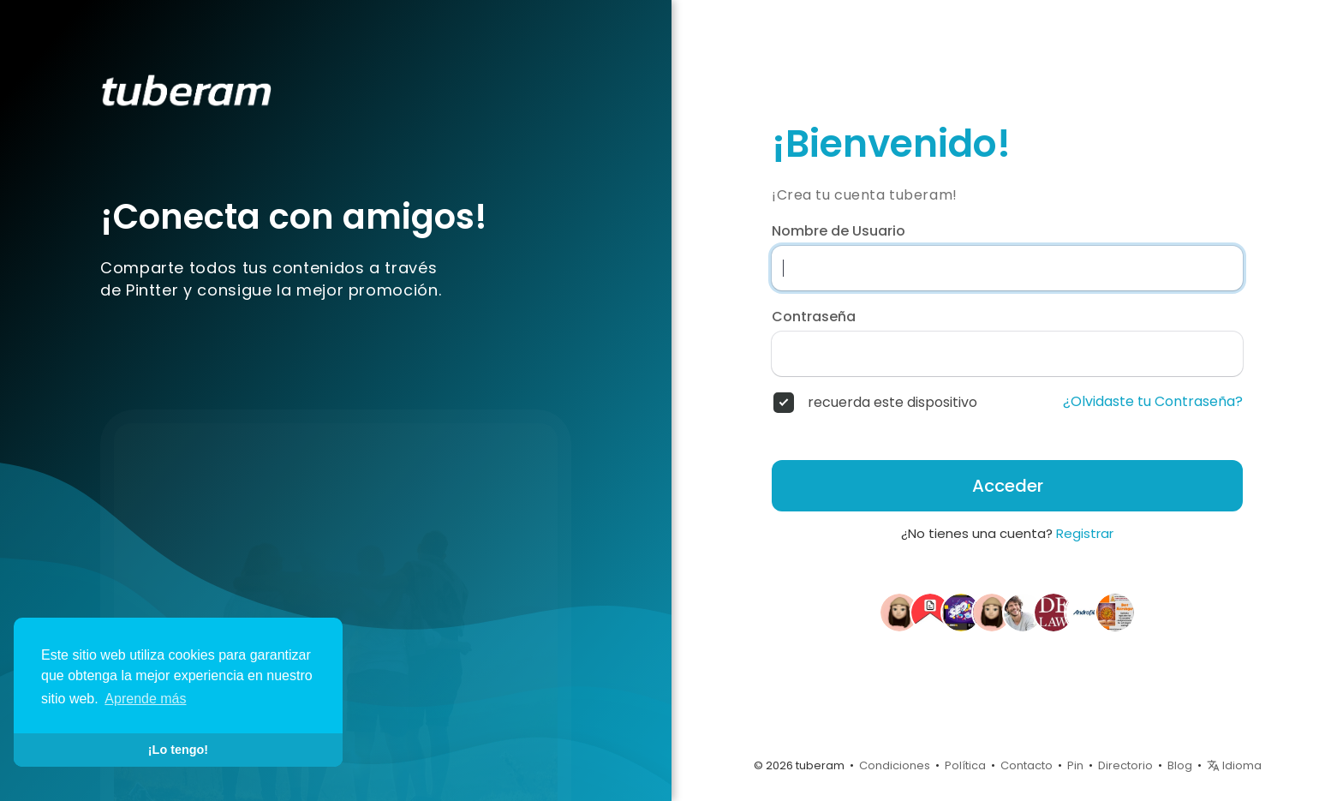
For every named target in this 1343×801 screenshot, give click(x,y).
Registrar (1084, 533)
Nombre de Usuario (838, 231)
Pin (1075, 765)
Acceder (1007, 486)
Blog (1179, 765)
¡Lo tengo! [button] (178, 749)
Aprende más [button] (145, 698)
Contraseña (814, 317)
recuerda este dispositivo (892, 402)
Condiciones (894, 765)
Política (965, 765)
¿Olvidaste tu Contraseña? (1153, 401)
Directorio (1125, 765)
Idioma (1234, 765)
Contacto (1026, 765)
